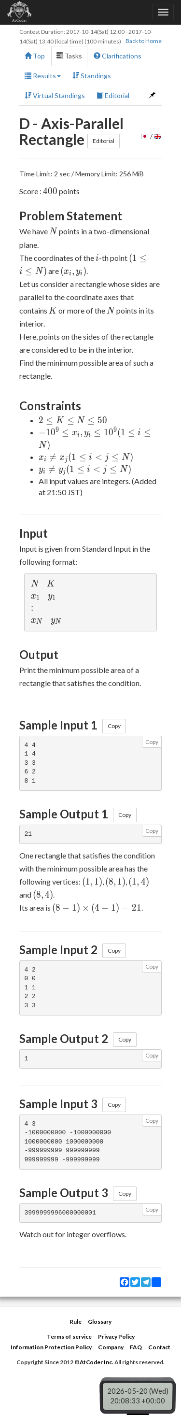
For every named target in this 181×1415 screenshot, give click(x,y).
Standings (91, 75)
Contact (159, 1347)
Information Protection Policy (51, 1347)
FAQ (136, 1347)
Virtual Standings (55, 95)
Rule (76, 1321)
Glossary (99, 1321)
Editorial (113, 95)
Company (111, 1347)
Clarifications (117, 56)
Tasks (69, 56)
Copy (114, 725)
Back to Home (143, 40)
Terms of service (69, 1336)
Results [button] (43, 75)
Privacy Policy (116, 1336)
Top (35, 56)
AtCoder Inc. (96, 1362)
